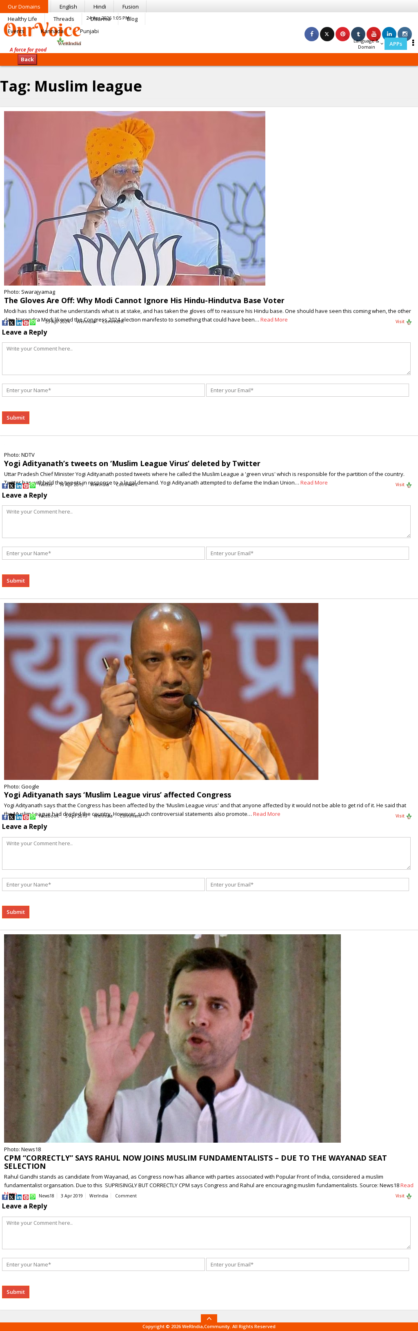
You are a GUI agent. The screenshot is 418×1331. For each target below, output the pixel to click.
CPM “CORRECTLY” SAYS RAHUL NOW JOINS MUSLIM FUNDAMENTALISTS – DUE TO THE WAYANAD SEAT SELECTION (195, 1162)
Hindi (99, 6)
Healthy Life (22, 18)
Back (27, 59)
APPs (395, 43)
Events (16, 31)
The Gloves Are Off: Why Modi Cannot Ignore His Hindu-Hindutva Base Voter (144, 300)
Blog (132, 18)
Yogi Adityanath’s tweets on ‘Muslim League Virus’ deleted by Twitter (132, 463)
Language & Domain (368, 44)
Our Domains (24, 6)
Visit (404, 322)
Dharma (101, 18)
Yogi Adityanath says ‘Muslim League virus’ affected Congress (117, 794)
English (68, 6)
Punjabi (89, 31)
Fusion (130, 6)
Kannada (52, 31)
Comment (113, 321)
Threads (63, 18)
